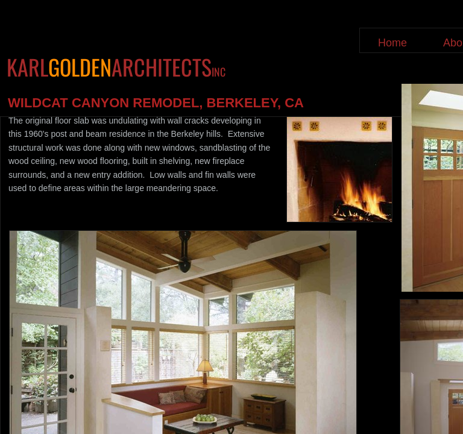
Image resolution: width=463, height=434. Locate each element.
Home (392, 43)
